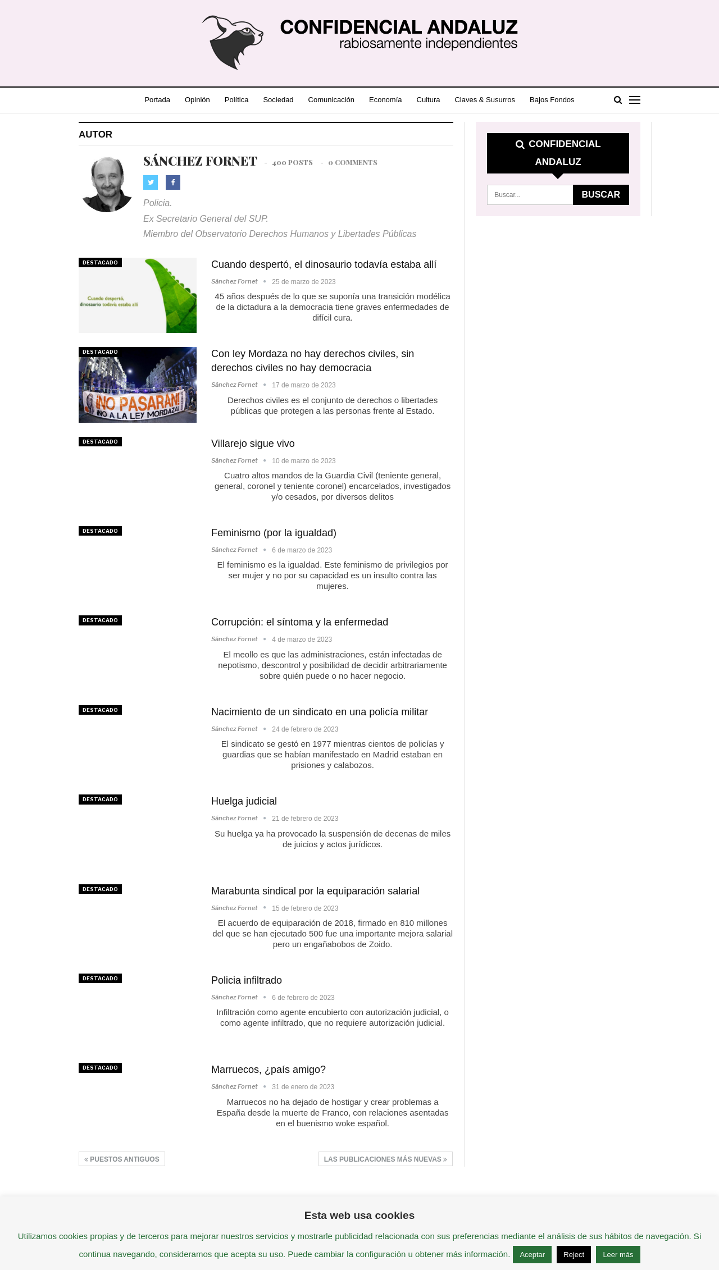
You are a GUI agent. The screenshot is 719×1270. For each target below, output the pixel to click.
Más (558, 99)
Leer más (618, 1254)
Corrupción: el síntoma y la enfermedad (299, 622)
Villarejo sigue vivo (253, 443)
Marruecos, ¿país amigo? (268, 1069)
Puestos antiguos (122, 1159)
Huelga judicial (244, 801)
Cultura (445, 99)
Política (243, 99)
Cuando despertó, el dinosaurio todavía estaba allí (323, 264)
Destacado (100, 262)
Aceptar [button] (532, 1254)
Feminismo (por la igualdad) (273, 532)
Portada (159, 99)
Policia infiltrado (246, 980)
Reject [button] (573, 1254)
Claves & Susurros (504, 99)
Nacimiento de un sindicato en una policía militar (319, 712)
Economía (399, 99)
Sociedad (287, 99)
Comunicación (343, 99)
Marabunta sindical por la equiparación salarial (315, 891)
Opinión (201, 99)
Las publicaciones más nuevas (385, 1159)
